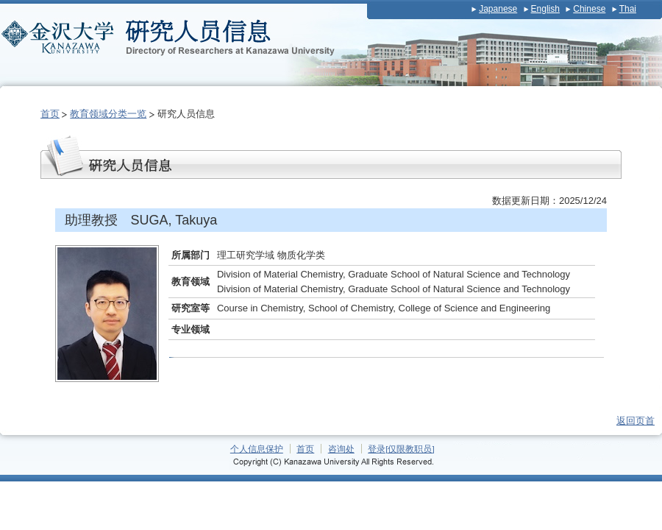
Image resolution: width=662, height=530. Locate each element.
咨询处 (341, 448)
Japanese (498, 9)
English (545, 9)
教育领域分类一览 (108, 113)
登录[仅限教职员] (401, 448)
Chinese (589, 9)
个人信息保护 (256, 448)
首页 (50, 113)
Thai (627, 9)
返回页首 (635, 420)
